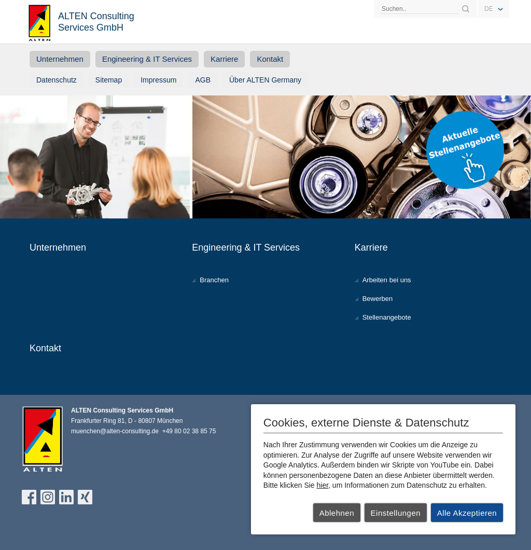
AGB (203, 80)
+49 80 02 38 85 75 (189, 431)
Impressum (158, 80)
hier (323, 485)
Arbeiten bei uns (386, 280)
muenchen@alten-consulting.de (115, 431)
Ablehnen (336, 512)
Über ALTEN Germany (265, 80)
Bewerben (377, 298)
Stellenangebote (386, 317)
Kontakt (270, 58)
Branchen (214, 280)
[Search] (419, 9)
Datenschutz (56, 80)
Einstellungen (396, 512)
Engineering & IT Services (147, 58)
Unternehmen (59, 58)
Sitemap (108, 80)
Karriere (224, 58)
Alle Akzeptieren (467, 512)
